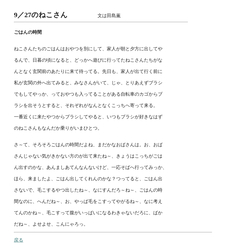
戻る (18, 240)
